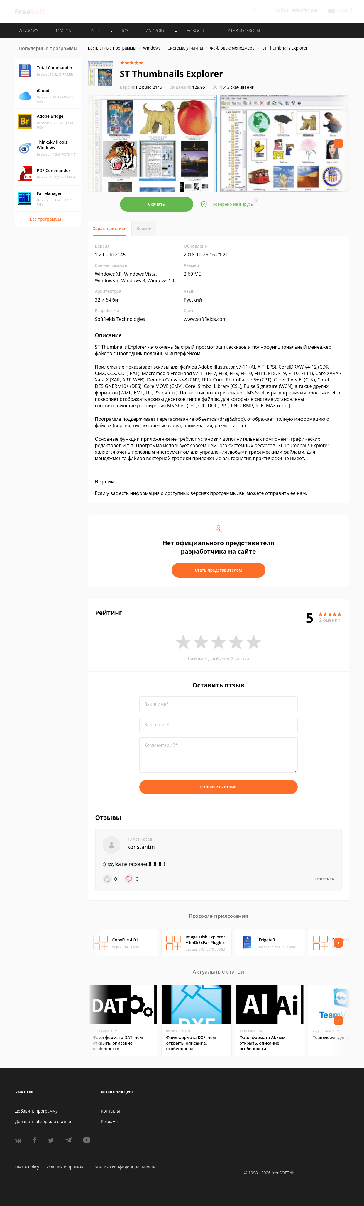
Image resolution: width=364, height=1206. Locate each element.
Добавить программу (36, 1111)
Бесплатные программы (112, 48)
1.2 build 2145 (141, 87)
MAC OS (63, 30)
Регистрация (304, 10)
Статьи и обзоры (242, 30)
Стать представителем (218, 570)
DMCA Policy (27, 1167)
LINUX (94, 30)
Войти (282, 10)
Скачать (156, 204)
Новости (196, 30)
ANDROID (155, 30)
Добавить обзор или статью (43, 1121)
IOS (125, 30)
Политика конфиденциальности (124, 1167)
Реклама (109, 1121)
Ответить (324, 879)
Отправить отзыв (218, 787)
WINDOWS (28, 30)
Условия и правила (65, 1167)
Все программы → (48, 219)
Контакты (110, 1111)
